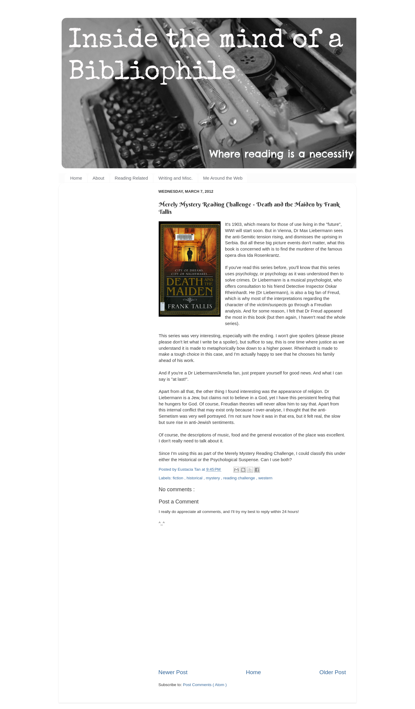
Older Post (332, 672)
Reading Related (131, 178)
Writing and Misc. (175, 178)
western (265, 478)
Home (76, 178)
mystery (213, 478)
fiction (178, 478)
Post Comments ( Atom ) (205, 684)
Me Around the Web (222, 178)
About (98, 178)
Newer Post (173, 672)
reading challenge (239, 478)
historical (195, 478)
